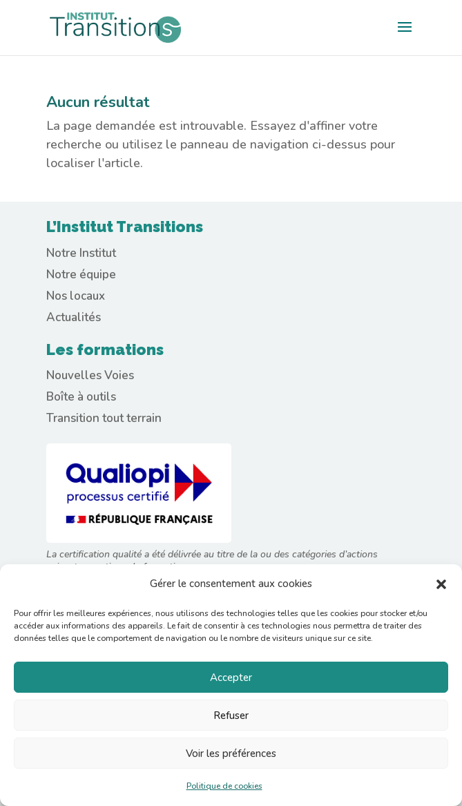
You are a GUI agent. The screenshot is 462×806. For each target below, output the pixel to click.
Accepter (231, 677)
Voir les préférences (231, 753)
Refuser (231, 715)
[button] (441, 584)
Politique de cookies (224, 785)
